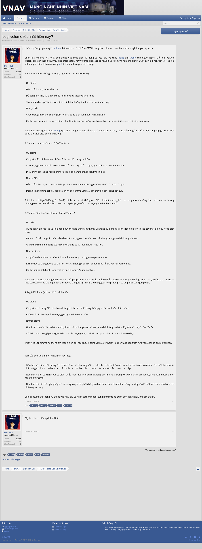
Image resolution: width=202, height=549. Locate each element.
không (57, 130)
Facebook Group (60, 536)
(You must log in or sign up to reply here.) (144, 457)
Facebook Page (60, 533)
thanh (127, 57)
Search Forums (9, 23)
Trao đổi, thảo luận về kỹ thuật (24, 41)
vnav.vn (6, 538)
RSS (199, 544)
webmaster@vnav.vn (11, 535)
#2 (157, 450)
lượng (116, 57)
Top (195, 544)
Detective (48, 41)
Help (185, 544)
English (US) (6, 544)
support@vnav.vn (10, 533)
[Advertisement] (180, 82)
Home (190, 544)
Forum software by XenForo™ (21, 546)
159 (20, 74)
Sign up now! (180, 31)
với (82, 63)
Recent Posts (25, 23)
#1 (157, 408)
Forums (20, 18)
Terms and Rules (194, 546)
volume (58, 48)
